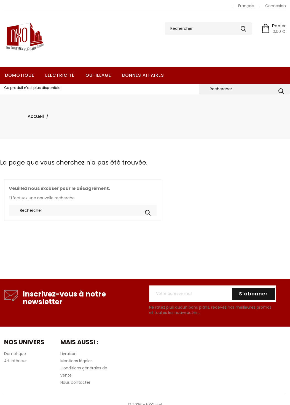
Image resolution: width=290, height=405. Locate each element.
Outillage (98, 75)
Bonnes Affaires (143, 75)
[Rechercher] (208, 28)
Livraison (68, 349)
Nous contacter (75, 378)
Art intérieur (15, 356)
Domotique (19, 75)
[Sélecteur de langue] (246, 6)
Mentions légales (76, 356)
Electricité (59, 75)
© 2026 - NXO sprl (145, 400)
